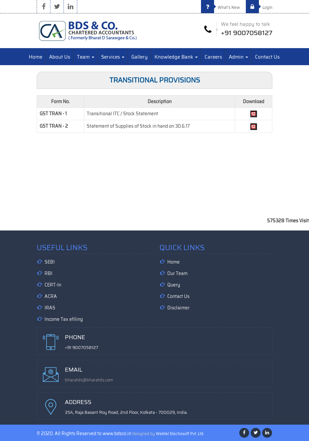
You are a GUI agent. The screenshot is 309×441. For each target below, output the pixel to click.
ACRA (51, 296)
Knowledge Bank (176, 57)
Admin (238, 57)
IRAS (50, 307)
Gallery (139, 57)
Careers (213, 57)
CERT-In (53, 284)
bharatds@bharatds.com (89, 380)
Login (259, 7)
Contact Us (267, 57)
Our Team (177, 273)
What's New (220, 7)
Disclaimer (178, 307)
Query (173, 284)
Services (112, 57)
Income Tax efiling (64, 319)
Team (85, 57)
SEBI (50, 262)
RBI (48, 273)
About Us (59, 57)
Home (35, 57)
